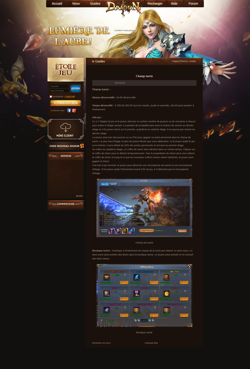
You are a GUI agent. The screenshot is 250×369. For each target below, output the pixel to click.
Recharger (155, 3)
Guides (95, 3)
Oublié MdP (70, 96)
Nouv (76, 3)
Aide (174, 3)
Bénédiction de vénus (101, 343)
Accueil (57, 3)
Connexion (75, 88)
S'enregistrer (65, 103)
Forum (193, 3)
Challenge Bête (151, 343)
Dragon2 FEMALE (180, 61)
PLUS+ (79, 196)
